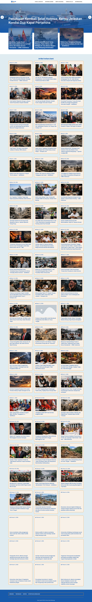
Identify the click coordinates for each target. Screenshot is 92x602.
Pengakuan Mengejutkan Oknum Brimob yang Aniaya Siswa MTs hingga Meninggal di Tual (45, 438)
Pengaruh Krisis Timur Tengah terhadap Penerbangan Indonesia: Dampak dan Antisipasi (71, 390)
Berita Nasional (60, 1)
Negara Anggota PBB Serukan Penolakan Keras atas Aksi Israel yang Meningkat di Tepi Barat (71, 485)
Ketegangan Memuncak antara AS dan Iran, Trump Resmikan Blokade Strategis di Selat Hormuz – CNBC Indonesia (20, 79)
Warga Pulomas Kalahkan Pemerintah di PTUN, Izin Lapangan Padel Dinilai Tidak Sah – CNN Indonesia (71, 438)
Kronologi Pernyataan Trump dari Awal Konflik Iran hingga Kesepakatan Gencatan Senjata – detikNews (71, 102)
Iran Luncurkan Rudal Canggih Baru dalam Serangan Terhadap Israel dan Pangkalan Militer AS (19, 367)
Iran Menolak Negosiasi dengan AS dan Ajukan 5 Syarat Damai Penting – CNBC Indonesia (71, 198)
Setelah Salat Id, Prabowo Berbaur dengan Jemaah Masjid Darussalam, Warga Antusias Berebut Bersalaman (44, 246)
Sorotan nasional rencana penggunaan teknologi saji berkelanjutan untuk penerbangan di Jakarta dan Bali (45, 557)
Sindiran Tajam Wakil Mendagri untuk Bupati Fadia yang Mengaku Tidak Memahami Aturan (44, 367)
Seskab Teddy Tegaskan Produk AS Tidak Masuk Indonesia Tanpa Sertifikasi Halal (20, 461)
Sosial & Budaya (39, 1)
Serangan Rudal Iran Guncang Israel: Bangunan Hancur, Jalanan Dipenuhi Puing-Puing (19, 222)
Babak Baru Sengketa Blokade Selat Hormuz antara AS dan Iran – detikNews (72, 44)
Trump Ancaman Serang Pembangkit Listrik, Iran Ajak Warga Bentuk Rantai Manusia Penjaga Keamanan (19, 126)
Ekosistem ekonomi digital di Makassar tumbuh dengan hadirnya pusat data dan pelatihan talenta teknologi (71, 508)
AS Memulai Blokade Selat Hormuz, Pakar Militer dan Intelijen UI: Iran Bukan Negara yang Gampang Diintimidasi (45, 44)
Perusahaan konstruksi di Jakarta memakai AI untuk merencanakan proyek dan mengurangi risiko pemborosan (45, 581)
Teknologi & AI (69, 1)
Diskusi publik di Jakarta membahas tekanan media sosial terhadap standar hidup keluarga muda (45, 534)
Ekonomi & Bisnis (49, 1)
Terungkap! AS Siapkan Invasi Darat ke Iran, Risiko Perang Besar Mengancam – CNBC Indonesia (71, 175)
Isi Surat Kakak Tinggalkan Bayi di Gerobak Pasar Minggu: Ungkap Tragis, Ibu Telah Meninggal (71, 367)
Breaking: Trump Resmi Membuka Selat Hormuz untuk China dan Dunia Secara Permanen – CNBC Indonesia (19, 44)
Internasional (78, 1)
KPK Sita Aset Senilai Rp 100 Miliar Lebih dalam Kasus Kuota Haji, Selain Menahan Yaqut (20, 320)
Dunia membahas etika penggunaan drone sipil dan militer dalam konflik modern (19, 534)
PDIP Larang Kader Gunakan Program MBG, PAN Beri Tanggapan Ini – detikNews (19, 414)
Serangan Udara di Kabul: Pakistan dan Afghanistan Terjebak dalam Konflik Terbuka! (71, 414)
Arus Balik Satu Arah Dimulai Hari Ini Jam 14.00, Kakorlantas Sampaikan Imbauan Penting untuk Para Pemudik (45, 222)
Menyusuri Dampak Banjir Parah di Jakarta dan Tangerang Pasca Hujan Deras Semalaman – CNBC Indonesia (70, 343)
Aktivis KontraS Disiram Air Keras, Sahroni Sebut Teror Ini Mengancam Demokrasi (70, 294)
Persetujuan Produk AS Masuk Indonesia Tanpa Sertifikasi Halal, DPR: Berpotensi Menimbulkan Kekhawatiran (45, 461)
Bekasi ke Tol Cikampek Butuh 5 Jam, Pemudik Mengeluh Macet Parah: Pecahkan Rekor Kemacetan (45, 271)
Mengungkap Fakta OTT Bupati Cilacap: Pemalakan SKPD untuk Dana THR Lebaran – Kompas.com (45, 294)
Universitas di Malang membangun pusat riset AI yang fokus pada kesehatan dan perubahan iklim (71, 534)
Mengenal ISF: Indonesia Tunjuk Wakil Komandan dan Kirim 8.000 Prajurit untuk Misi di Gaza (20, 485)
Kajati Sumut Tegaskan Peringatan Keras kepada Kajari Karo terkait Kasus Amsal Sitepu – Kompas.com (45, 150)
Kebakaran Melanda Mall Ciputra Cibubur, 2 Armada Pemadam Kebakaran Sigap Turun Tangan (20, 508)
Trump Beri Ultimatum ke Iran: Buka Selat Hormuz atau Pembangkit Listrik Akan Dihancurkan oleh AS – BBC (20, 246)
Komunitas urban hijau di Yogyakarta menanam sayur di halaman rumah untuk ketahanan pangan (20, 581)
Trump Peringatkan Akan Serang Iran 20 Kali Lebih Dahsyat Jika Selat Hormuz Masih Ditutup (20, 343)
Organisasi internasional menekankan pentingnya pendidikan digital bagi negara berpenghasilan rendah (70, 557)
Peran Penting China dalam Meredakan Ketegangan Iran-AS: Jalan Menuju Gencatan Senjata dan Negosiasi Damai (71, 79)
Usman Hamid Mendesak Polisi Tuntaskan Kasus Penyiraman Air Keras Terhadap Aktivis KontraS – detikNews (20, 271)
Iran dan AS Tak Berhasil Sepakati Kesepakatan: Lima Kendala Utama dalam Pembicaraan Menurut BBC (46, 79)
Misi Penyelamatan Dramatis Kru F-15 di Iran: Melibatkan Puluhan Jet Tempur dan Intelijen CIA (46, 126)
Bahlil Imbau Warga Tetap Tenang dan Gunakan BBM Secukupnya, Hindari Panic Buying (46, 198)
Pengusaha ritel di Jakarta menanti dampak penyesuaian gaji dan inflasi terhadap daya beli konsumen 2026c (19, 557)
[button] (2, 17)
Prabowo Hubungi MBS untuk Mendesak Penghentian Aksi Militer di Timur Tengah (45, 320)
